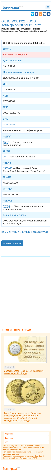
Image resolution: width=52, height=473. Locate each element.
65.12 (6, 142)
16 (4, 156)
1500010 (7, 168)
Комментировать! (12, 243)
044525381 (9, 124)
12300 (6, 206)
